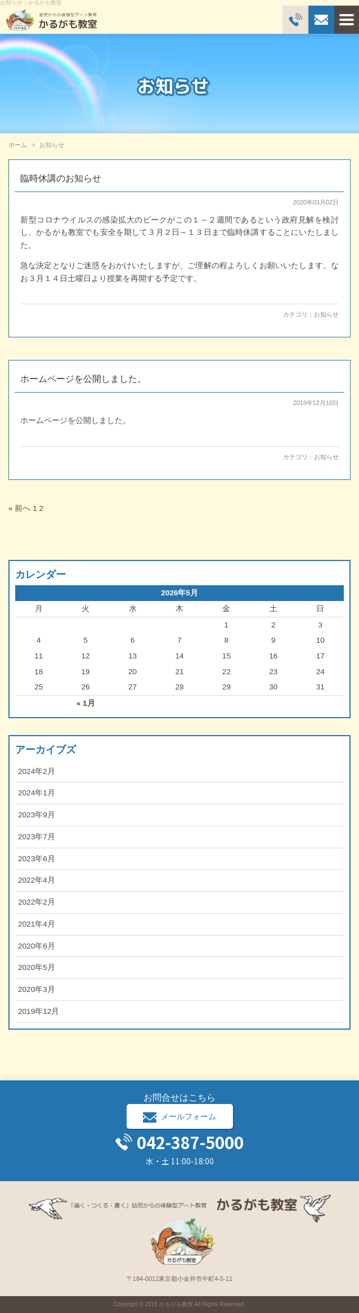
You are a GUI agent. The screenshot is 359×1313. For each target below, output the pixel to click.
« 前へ (19, 508)
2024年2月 (36, 771)
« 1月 (86, 703)
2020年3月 (36, 989)
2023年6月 (36, 858)
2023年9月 (36, 815)
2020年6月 (36, 946)
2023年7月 (36, 837)
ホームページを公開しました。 (83, 379)
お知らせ (326, 314)
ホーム (17, 144)
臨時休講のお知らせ (60, 178)
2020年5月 (36, 967)
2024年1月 (36, 793)
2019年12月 (38, 1011)
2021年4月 (36, 924)
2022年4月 (36, 880)
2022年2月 (36, 902)
